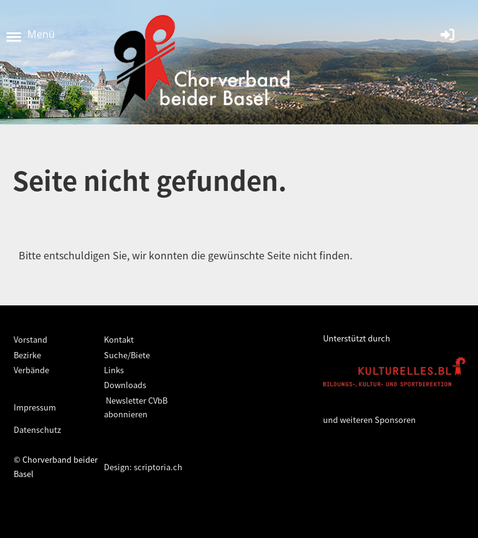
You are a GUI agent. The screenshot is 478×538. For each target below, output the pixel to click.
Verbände (31, 370)
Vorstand (30, 339)
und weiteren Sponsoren (369, 419)
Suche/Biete (127, 355)
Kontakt (119, 339)
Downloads (125, 385)
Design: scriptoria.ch (143, 467)
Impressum (35, 407)
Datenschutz (37, 429)
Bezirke (27, 355)
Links (114, 370)
